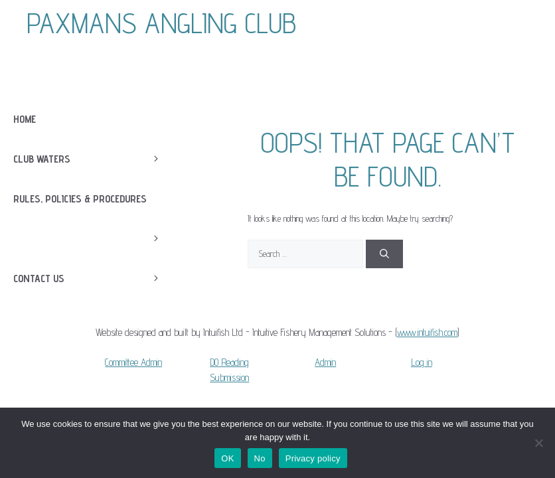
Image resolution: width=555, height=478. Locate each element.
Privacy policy (313, 458)
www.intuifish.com (427, 332)
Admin (325, 362)
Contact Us (94, 279)
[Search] (384, 254)
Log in (421, 362)
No (260, 458)
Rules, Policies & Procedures (94, 206)
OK (227, 458)
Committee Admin (133, 362)
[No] (538, 442)
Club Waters (94, 159)
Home (24, 119)
